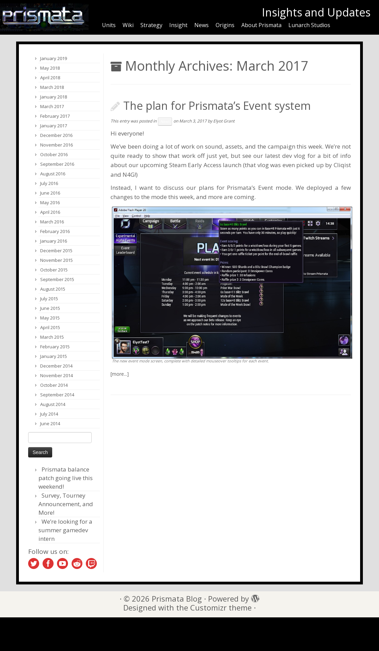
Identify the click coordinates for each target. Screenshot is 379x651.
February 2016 (55, 231)
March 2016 (52, 222)
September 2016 (57, 164)
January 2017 (53, 126)
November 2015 (56, 260)
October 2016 (54, 154)
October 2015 (54, 270)
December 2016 (56, 135)
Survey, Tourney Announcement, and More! (65, 503)
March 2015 (52, 337)
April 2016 (50, 212)
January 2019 (53, 58)
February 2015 (55, 347)
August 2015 (52, 289)
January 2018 (53, 97)
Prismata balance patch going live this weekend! (65, 477)
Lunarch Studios (309, 25)
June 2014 (50, 423)
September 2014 (57, 395)
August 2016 (52, 174)
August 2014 (52, 404)
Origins (225, 25)
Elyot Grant (223, 121)
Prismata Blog (177, 598)
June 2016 (50, 193)
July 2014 (49, 414)
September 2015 (57, 279)
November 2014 (56, 375)
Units (109, 25)
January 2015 (53, 356)
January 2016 (53, 241)
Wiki (128, 25)
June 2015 (50, 308)
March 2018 (52, 87)
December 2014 (56, 366)
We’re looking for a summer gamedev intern (65, 530)
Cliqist (342, 165)
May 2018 (50, 68)
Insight (178, 25)
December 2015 (56, 250)
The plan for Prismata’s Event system (217, 105)
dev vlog (293, 156)
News (201, 25)
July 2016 (49, 183)
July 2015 (49, 298)
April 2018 (50, 77)
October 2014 (54, 385)
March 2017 (52, 106)
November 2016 (56, 145)
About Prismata (261, 25)
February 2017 (55, 116)
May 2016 (50, 202)
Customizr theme (221, 607)
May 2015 (50, 318)
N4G (129, 174)
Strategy (151, 25)
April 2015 (50, 327)
